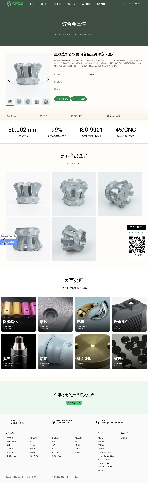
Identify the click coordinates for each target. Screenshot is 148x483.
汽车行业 (77, 445)
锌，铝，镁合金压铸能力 (106, 456)
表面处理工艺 (77, 116)
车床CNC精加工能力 (104, 459)
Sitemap (77, 477)
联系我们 (101, 445)
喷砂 (76, 441)
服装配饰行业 (56, 456)
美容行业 (32, 452)
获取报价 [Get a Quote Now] (137, 3)
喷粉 (53, 441)
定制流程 (101, 449)
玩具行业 (77, 452)
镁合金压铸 (78, 438)
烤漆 (8, 445)
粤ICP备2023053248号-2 (60, 477)
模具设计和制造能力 (104, 452)
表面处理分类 (11, 441)
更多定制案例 (113, 116)
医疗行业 (10, 449)
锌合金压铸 (33, 438)
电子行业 (55, 445)
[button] (47, 80)
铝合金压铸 (55, 438)
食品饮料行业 (34, 456)
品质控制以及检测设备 (105, 467)
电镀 (31, 441)
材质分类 (10, 438)
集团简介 (101, 438)
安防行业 (77, 449)
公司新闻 (124, 438)
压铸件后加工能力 (103, 463)
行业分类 (32, 445)
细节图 (43, 116)
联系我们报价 (74, 403)
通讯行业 (55, 449)
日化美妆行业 (11, 456)
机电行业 (10, 452)
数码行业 (55, 452)
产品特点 (11, 116)
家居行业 (32, 449)
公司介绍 (101, 441)
